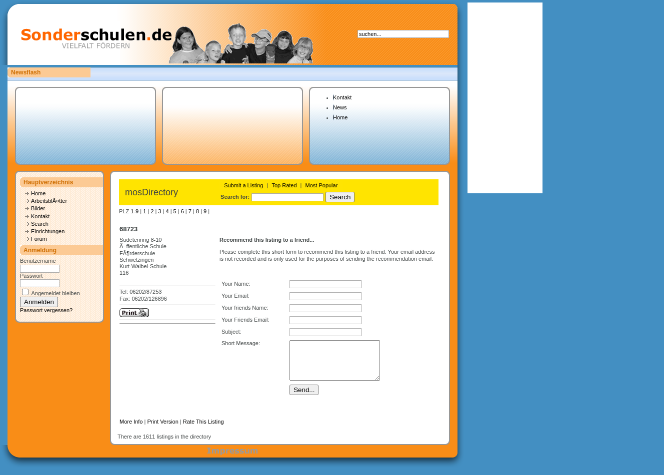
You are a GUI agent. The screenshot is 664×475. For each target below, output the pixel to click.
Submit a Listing (243, 185)
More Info (131, 429)
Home (340, 117)
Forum (39, 239)
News (340, 107)
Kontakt (342, 97)
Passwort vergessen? (46, 310)
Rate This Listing (203, 429)
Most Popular (322, 185)
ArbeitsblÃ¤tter (49, 201)
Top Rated (284, 185)
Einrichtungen (47, 231)
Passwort (31, 276)
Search (39, 224)
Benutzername (38, 261)
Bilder (38, 208)
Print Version (162, 429)
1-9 (134, 211)
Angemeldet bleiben (55, 293)
